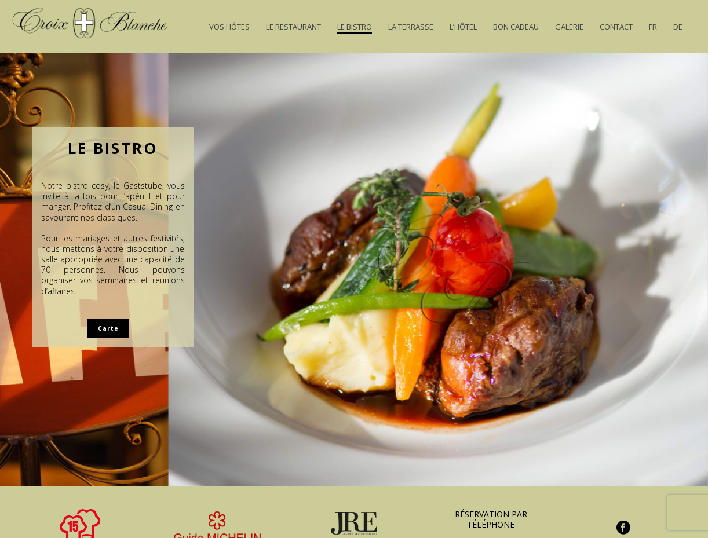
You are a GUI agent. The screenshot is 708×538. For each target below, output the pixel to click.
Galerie (569, 26)
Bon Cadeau (516, 26)
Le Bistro (354, 26)
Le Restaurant (293, 26)
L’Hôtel (463, 26)
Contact (616, 26)
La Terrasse (410, 26)
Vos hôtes (229, 26)
